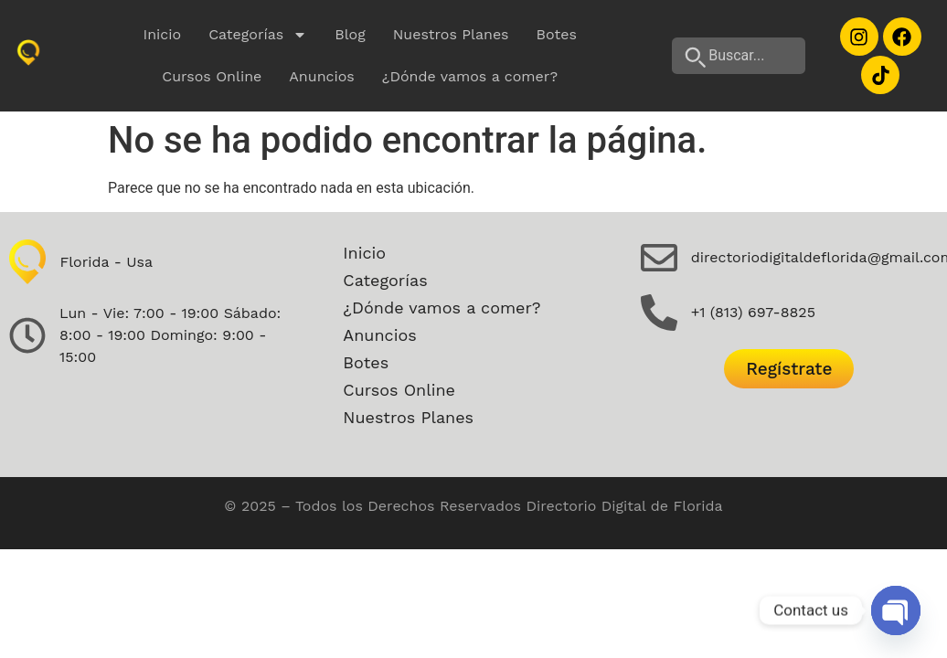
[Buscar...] (738, 55)
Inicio (163, 34)
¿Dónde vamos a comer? (470, 76)
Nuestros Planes (451, 34)
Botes (557, 34)
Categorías (257, 34)
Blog (350, 34)
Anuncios (322, 76)
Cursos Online (211, 76)
